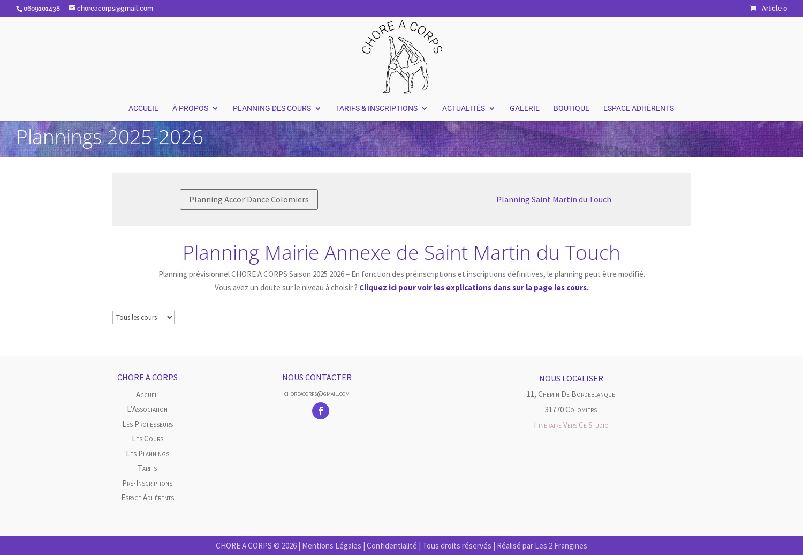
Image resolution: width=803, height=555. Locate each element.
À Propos (190, 108)
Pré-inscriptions (147, 483)
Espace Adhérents (638, 108)
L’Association (147, 409)
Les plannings (147, 453)
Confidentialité (392, 546)
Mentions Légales (331, 546)
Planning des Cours (272, 108)
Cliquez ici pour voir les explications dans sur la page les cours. (474, 287)
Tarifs (147, 468)
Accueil (143, 108)
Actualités (463, 108)
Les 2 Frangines (561, 546)
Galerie (525, 108)
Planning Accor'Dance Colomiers (249, 199)
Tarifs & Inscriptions (377, 108)
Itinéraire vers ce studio (571, 425)
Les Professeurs (147, 424)
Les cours (147, 438)
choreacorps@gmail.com (317, 393)
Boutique (571, 108)
